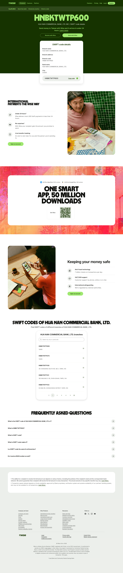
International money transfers (47, 513)
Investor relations (22, 522)
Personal (22, 3)
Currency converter (67, 517)
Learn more (64, 30)
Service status (22, 520)
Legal (42, 535)
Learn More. (105, 481)
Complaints (44, 537)
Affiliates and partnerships (25, 524)
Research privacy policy (68, 515)
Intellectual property (46, 538)
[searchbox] (61, 339)
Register (111, 3)
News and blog (66, 513)
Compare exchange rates (68, 525)
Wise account (43, 515)
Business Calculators (67, 529)
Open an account (16, 144)
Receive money (44, 520)
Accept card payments (46, 527)
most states (48, 548)
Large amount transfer (46, 518)
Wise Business (44, 524)
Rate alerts (65, 524)
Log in (105, 3)
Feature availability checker (25, 529)
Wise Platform (43, 522)
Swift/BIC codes (66, 520)
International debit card (46, 517)
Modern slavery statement (90, 537)
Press (19, 517)
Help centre (21, 525)
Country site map (67, 537)
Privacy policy (66, 535)
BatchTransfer (43, 525)
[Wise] (12, 3)
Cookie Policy (87, 535)
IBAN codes (65, 522)
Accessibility (21, 527)
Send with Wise (72, 35)
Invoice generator (66, 527)
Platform (36, 3)
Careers (20, 518)
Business (29, 3)
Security (20, 515)
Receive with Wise (50, 35)
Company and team (23, 513)
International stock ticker (68, 518)
